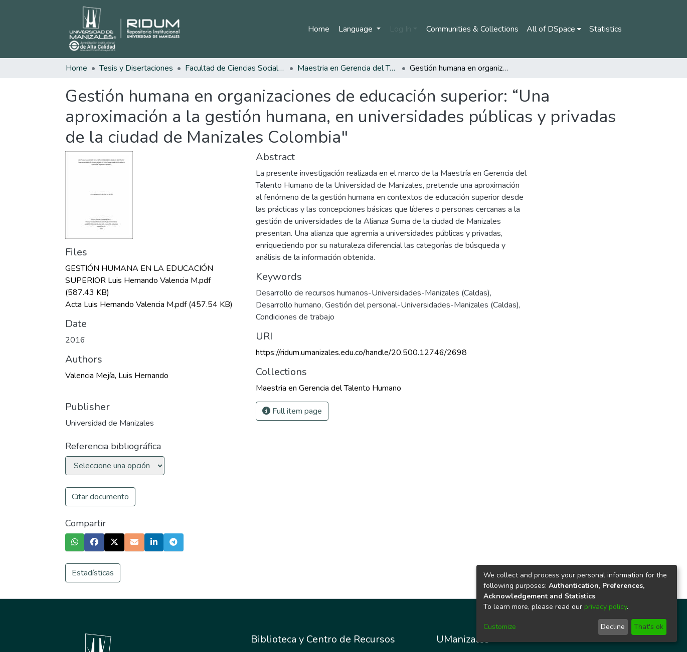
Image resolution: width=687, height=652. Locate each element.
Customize (499, 626)
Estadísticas (93, 572)
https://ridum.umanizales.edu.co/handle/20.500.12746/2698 (361, 352)
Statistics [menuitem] (605, 29)
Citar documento (100, 496)
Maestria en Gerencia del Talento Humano (347, 68)
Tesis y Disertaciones (136, 68)
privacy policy (605, 606)
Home (318, 29)
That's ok (648, 626)
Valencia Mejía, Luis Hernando (116, 375)
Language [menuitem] (356, 29)
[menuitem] (554, 29)
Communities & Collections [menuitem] (472, 29)
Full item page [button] (292, 411)
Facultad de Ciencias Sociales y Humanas (235, 68)
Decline (613, 626)
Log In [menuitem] (400, 29)
